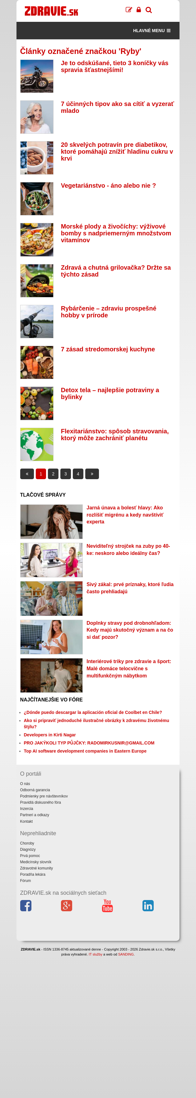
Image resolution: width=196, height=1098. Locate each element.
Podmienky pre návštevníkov (44, 796)
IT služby (95, 954)
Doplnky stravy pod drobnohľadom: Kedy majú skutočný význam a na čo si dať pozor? (129, 630)
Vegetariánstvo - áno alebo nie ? (108, 185)
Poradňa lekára (32, 874)
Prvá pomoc (30, 856)
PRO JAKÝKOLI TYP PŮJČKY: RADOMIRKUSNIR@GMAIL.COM (89, 742)
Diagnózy (28, 849)
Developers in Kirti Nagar (50, 734)
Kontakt (26, 821)
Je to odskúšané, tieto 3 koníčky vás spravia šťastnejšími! (115, 66)
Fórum (25, 881)
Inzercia (26, 809)
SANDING (126, 954)
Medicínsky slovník (36, 862)
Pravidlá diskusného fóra (40, 802)
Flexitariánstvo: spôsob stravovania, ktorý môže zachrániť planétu (115, 434)
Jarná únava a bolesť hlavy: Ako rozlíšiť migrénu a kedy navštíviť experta (124, 515)
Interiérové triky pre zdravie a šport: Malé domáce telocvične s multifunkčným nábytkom (128, 668)
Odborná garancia (35, 790)
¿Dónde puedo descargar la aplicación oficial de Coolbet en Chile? (93, 712)
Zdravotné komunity (36, 868)
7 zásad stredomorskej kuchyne (108, 349)
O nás (25, 784)
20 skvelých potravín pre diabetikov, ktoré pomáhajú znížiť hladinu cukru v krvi (117, 151)
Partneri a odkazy (34, 815)
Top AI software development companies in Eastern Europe (85, 751)
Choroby (27, 843)
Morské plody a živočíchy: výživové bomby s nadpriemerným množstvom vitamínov (116, 233)
